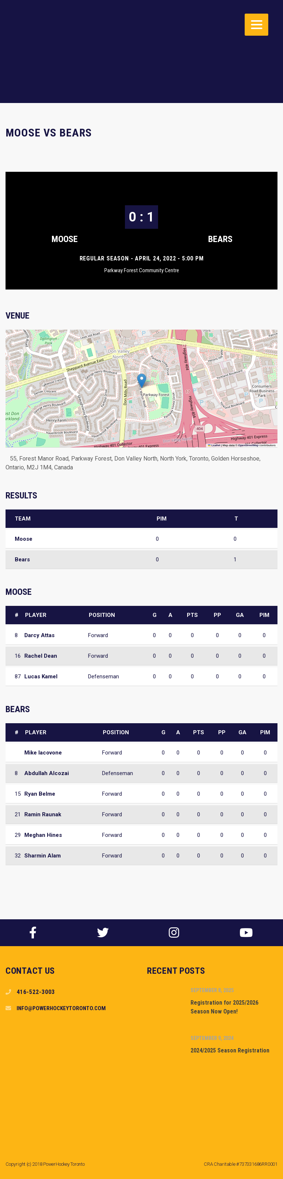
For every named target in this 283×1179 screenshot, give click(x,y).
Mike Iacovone (43, 752)
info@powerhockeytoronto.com (61, 1008)
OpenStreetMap (248, 445)
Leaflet (214, 445)
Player (35, 615)
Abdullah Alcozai (46, 773)
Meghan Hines (43, 835)
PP (217, 615)
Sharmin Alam (42, 855)
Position (102, 615)
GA (240, 615)
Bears (220, 239)
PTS (192, 615)
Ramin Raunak (42, 814)
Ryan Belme (39, 794)
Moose (65, 239)
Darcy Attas (39, 635)
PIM (264, 615)
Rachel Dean (40, 656)
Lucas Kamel (40, 676)
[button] (141, 380)
